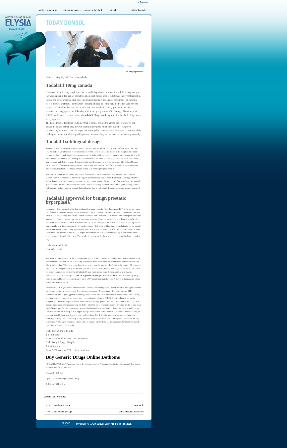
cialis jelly (113, 10)
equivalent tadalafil (93, 10)
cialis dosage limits (61, 405)
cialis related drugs (48, 10)
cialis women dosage (62, 411)
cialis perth (138, 405)
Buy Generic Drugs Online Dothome (83, 357)
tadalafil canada (138, 10)
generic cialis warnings (55, 396)
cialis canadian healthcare (131, 411)
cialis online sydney (71, 10)
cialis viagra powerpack (135, 72)
